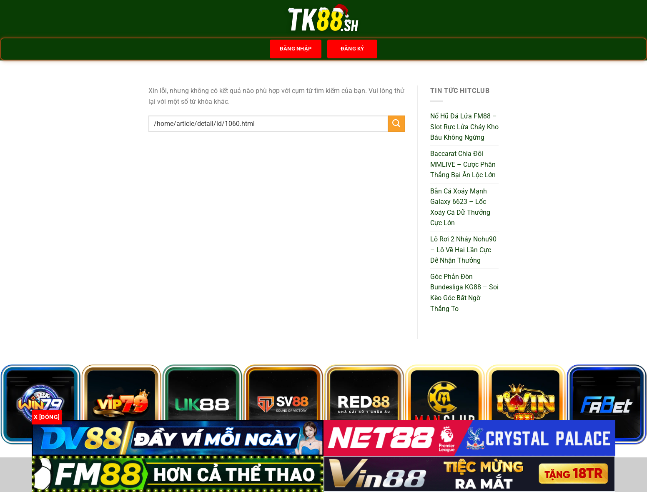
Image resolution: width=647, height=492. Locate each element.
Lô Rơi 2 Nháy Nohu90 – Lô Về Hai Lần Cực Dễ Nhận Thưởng (463, 249)
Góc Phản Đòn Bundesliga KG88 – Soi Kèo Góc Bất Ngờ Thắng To (464, 293)
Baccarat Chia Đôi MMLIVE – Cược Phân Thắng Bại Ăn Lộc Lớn (463, 164)
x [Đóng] (47, 417)
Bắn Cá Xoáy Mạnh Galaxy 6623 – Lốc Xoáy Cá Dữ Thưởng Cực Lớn (460, 207)
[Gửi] (396, 123)
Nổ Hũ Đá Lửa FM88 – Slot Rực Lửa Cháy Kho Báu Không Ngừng (464, 126)
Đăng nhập (295, 48)
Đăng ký (352, 48)
